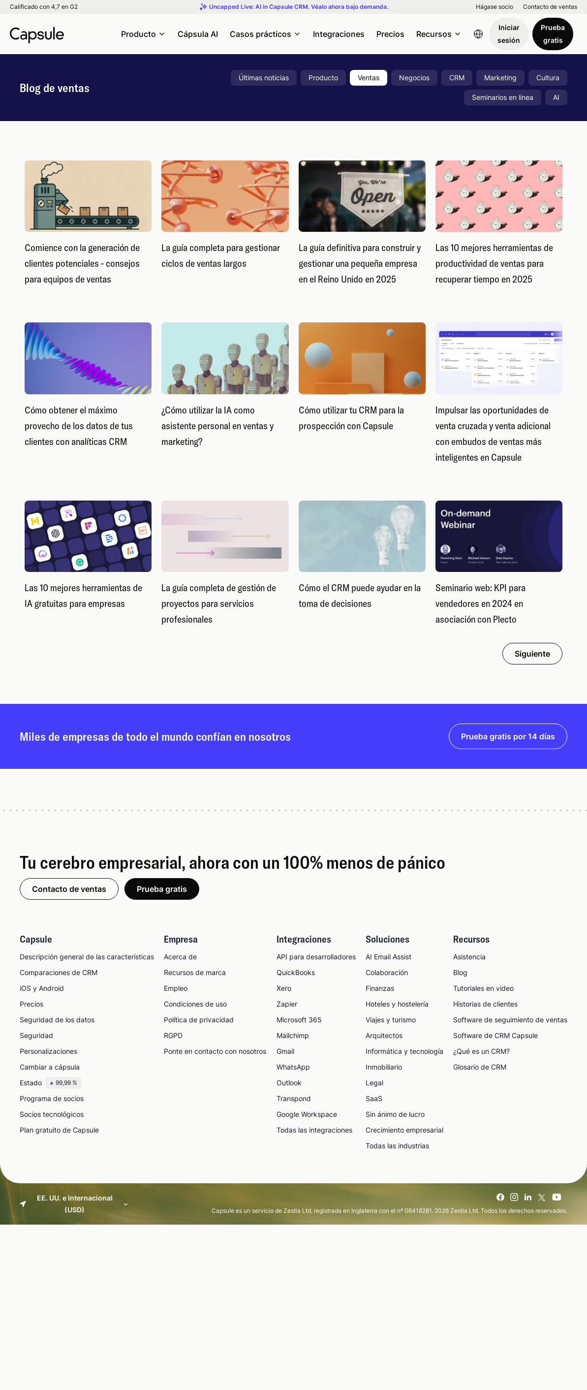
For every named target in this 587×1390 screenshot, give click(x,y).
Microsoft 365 (299, 1019)
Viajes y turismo (391, 1019)
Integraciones (339, 34)
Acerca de (180, 956)
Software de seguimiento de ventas (510, 1019)
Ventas (368, 77)
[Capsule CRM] (37, 34)
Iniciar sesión (508, 33)
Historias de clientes (485, 1004)
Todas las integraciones (314, 1130)
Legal (374, 1082)
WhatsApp (293, 1067)
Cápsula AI (198, 34)
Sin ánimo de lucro (395, 1114)
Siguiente (532, 654)
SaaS (374, 1098)
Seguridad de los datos (57, 1019)
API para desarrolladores (316, 956)
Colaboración (387, 972)
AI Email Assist (388, 956)
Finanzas (380, 988)
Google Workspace (307, 1114)
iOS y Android (42, 988)
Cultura (547, 77)
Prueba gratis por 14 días (508, 736)
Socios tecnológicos (52, 1114)
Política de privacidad (199, 1019)
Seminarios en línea (502, 97)
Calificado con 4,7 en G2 (44, 7)
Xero (284, 988)
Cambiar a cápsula (50, 1067)
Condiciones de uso (195, 1004)
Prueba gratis (553, 33)
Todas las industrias (397, 1145)
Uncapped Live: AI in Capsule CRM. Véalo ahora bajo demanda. (298, 7)
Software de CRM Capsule (495, 1035)
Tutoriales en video (483, 988)
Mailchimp (293, 1035)
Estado (50, 1083)
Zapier (287, 1004)
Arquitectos (384, 1035)
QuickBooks (296, 972)
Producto (323, 77)
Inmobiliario (384, 1067)
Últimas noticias (264, 77)
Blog (460, 972)
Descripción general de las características (87, 956)
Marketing (500, 77)
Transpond (294, 1098)
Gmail (285, 1051)
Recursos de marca (195, 972)
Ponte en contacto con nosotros (215, 1051)
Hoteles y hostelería (397, 1004)
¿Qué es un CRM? (481, 1051)
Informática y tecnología (404, 1051)
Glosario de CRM (479, 1067)
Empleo (175, 988)
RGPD (173, 1035)
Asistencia (469, 956)
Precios (390, 34)
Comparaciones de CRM (58, 972)
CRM (456, 77)
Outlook (289, 1082)
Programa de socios (52, 1098)
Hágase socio (494, 7)
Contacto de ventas (550, 7)
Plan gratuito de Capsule (59, 1130)
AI (556, 97)
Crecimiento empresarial (404, 1130)
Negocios (414, 77)
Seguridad (36, 1035)
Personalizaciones (48, 1051)
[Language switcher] (478, 34)
